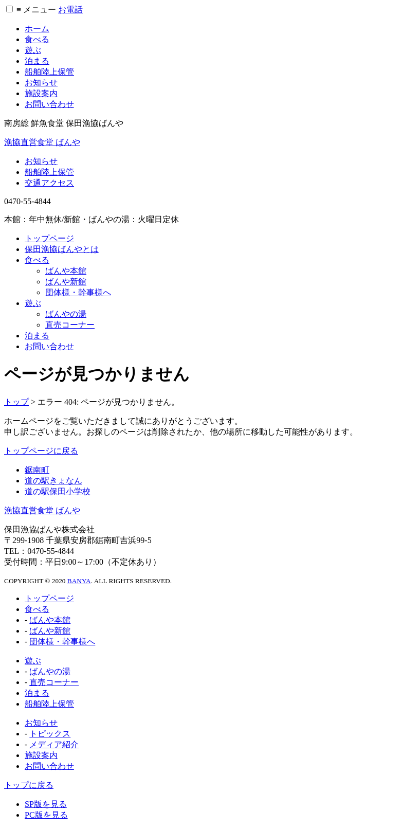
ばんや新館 (65, 281)
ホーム (37, 28)
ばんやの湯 (65, 314)
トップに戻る (28, 785)
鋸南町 (37, 469)
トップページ (49, 238)
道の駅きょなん (53, 480)
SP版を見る (46, 804)
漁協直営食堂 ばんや (42, 142)
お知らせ (41, 82)
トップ (16, 402)
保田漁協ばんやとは (62, 249)
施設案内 (41, 93)
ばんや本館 (65, 270)
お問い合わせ (49, 104)
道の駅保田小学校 (57, 491)
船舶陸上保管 (49, 71)
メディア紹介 (54, 744)
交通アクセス (49, 182)
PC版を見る (46, 814)
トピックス (49, 733)
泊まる (37, 61)
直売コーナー (70, 324)
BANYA (79, 581)
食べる (37, 39)
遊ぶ (33, 50)
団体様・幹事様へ (78, 292)
